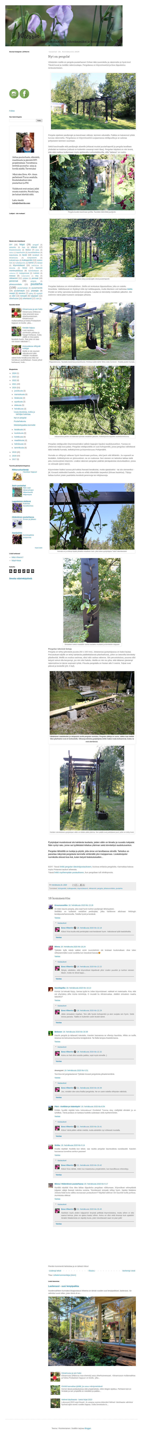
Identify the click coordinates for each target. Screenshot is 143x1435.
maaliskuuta (19, 440)
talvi (13, 296)
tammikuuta (19, 448)
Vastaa (57, 918)
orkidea (25, 278)
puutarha (119, 888)
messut (12, 276)
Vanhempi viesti (128, 1271)
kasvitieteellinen (34, 252)
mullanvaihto (25, 276)
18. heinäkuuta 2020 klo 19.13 (78, 988)
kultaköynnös (20, 263)
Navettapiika (60, 988)
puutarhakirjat (22, 288)
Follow (12, 111)
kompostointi (32, 258)
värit (37, 299)
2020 (14, 388)
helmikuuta (19, 444)
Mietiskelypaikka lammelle (24, 425)
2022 (14, 380)
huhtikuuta (18, 437)
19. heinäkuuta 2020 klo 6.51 (76, 1070)
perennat (13, 281)
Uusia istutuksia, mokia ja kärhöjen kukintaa (24, 413)
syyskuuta (18, 402)
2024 (14, 373)
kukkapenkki (71, 888)
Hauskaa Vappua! (30, 472)
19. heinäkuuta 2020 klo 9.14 (73, 1145)
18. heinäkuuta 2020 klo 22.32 (89, 1052)
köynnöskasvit (82, 888)
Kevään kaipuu (29, 328)
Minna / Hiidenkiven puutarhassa (69, 1184)
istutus (28, 250)
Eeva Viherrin (67, 928)
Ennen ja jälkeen (29, 519)
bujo (23, 247)
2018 (14, 456)
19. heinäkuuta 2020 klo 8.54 (93, 1106)
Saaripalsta (17, 533)
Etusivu (92, 1271)
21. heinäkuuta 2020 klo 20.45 (89, 1209)
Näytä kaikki (38, 548)
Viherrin (8, 9)
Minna (57, 947)
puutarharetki (37, 288)
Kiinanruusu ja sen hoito (71, 1373)
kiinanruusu (13, 258)
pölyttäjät (35, 291)
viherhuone (13, 298)
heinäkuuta (19, 409)
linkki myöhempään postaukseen (69, 872)
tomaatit (23, 296)
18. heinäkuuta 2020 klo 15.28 (80, 905)
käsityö (39, 263)
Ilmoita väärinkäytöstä (20, 578)
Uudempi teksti (55, 1271)
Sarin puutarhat (19, 486)
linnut (25, 268)
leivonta (12, 268)
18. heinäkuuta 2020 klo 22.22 (89, 967)
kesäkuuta (18, 429)
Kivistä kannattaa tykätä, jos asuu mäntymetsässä (81, 1386)
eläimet (34, 247)
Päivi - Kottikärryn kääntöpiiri (67, 1106)
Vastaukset (61, 923)
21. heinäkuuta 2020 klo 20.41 (89, 1127)
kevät (24, 255)
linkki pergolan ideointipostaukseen (75, 867)
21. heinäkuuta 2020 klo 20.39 (89, 1088)
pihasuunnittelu (109, 888)
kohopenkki (62, 888)
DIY (10, 245)
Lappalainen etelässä (21, 501)
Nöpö (22, 244)
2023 (14, 377)
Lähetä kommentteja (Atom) (64, 1275)
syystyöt (39, 293)
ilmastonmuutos (15, 250)
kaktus (11, 252)
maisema (12, 273)
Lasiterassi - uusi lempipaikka (63, 1286)
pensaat (35, 278)
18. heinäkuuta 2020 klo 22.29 (89, 1010)
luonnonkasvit (33, 271)
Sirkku (57, 1145)
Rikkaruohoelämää (20, 470)
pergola (100, 888)
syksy (31, 293)
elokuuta (18, 405)
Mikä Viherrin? (17, 557)
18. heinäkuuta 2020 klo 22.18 (89, 928)
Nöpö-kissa (16, 560)
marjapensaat (24, 273)
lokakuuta (18, 398)
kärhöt (31, 263)
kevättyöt (35, 255)
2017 (14, 459)
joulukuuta (18, 391)
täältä (129, 289)
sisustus (22, 293)
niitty (37, 276)
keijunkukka (13, 255)
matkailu (36, 273)
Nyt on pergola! (20, 418)
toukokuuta (19, 433)
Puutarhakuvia (20, 421)
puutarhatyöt (19, 291)
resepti (12, 293)
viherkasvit (27, 298)
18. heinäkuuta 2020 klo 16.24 (73, 947)
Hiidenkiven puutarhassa (23, 517)
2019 (14, 452)
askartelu (12, 247)
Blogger (88, 1428)
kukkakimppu (14, 260)
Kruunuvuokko (61, 905)
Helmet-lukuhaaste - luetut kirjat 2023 (76, 1400)
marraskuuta (19, 394)
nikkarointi (92, 888)
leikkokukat (35, 265)
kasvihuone (20, 252)
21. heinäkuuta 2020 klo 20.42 (89, 1165)
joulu (37, 250)
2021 (14, 384)
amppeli (36, 245)
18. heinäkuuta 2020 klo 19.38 (75, 1032)
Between (58, 1032)
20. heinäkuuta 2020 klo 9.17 (96, 1184)
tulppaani (34, 296)
